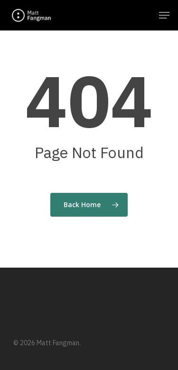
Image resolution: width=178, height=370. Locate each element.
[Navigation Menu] (164, 15)
